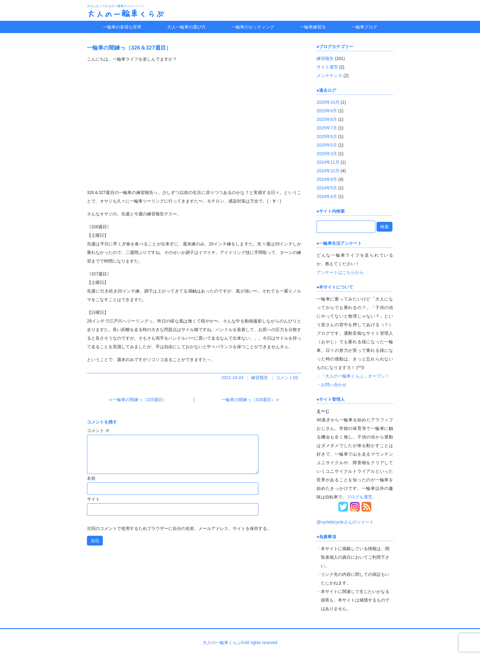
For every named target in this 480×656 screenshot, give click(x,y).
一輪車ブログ (364, 26)
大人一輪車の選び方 (186, 26)
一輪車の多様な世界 (122, 26)
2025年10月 (328, 102)
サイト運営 (327, 67)
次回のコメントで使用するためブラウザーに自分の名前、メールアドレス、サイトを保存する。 (179, 528)
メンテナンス (329, 75)
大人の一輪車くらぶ (125, 13)
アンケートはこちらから (340, 272)
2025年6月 (327, 136)
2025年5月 (327, 145)
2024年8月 (327, 179)
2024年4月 (327, 196)
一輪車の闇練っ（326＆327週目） (129, 48)
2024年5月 (327, 187)
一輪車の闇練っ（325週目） (140, 399)
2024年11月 (328, 162)
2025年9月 (327, 110)
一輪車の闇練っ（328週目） (248, 399)
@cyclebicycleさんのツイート (345, 522)
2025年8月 (327, 119)
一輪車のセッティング (252, 26)
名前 (91, 478)
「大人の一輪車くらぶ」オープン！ (355, 376)
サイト (93, 499)
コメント (98, 430)
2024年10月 (328, 170)
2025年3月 (327, 153)
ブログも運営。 (362, 496)
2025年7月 (327, 127)
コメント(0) (287, 377)
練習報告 (259, 377)
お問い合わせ (334, 384)
